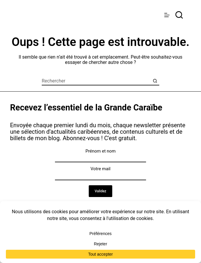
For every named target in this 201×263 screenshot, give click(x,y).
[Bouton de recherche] (154, 81)
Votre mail (100, 168)
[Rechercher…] (96, 81)
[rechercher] (179, 15)
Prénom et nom (101, 151)
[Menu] (167, 15)
